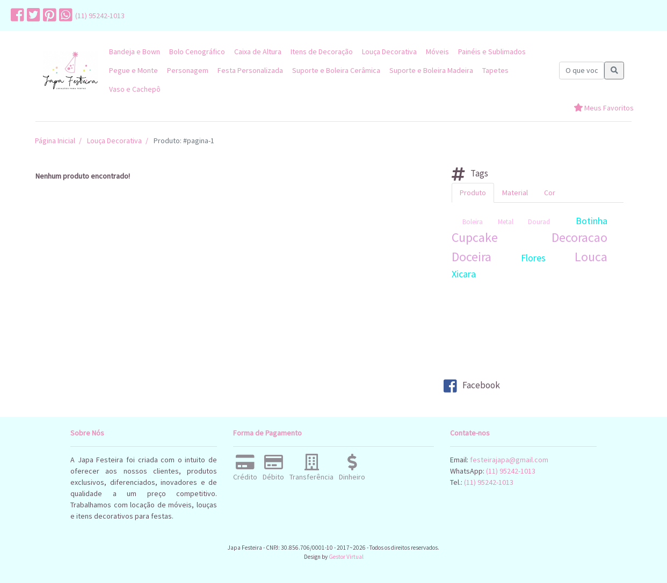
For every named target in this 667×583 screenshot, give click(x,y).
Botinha (591, 221)
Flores (533, 258)
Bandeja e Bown (134, 51)
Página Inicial (55, 140)
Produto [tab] (473, 192)
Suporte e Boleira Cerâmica (336, 70)
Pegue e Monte (133, 70)
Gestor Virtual (346, 556)
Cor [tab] (549, 192)
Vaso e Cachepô (135, 89)
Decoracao (579, 237)
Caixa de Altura (257, 51)
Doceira (471, 256)
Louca (591, 256)
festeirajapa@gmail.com (509, 459)
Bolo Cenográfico (197, 51)
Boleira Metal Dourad (506, 221)
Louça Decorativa (389, 51)
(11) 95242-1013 (100, 15)
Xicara (464, 274)
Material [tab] (515, 192)
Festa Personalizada (250, 70)
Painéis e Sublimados (492, 51)
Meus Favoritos (604, 108)
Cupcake (475, 237)
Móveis (437, 51)
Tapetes (495, 70)
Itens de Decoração (322, 51)
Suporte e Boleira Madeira (431, 70)
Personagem (187, 70)
